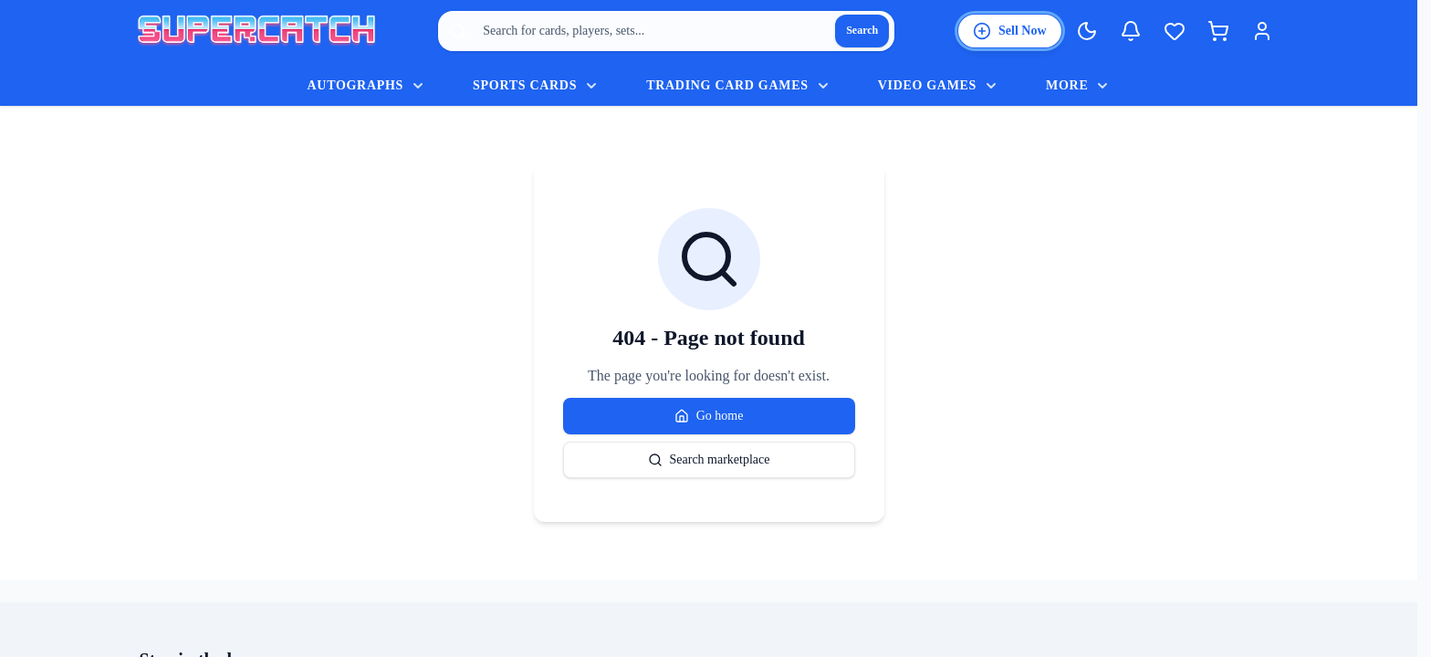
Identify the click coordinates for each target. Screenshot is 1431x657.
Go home (709, 416)
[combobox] (666, 31)
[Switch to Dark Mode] (1087, 31)
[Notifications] (1131, 31)
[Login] (1262, 31)
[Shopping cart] (1218, 31)
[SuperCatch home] (256, 31)
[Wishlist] (1174, 31)
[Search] (862, 31)
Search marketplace (709, 460)
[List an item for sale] (1009, 31)
